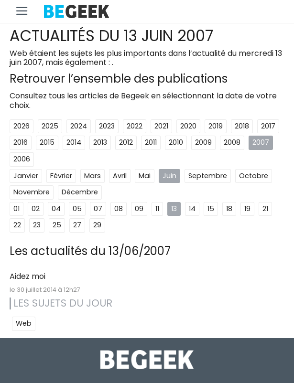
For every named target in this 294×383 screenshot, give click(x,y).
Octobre (253, 176)
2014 (73, 142)
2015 (47, 142)
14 (192, 208)
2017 (268, 126)
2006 (21, 159)
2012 (126, 142)
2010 (176, 142)
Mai (145, 176)
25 (57, 225)
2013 (100, 142)
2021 (161, 126)
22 (17, 225)
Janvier (25, 176)
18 (229, 208)
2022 (134, 126)
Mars (92, 176)
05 (77, 208)
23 (37, 225)
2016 (20, 142)
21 (265, 208)
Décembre (80, 192)
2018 (242, 126)
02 (36, 208)
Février (61, 176)
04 (56, 208)
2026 (21, 126)
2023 (107, 126)
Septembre (207, 176)
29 (97, 225)
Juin (169, 176)
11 (157, 208)
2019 (215, 126)
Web (24, 323)
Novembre (31, 192)
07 (98, 208)
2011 (151, 142)
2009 (203, 142)
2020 (188, 126)
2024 (78, 126)
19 (247, 208)
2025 (50, 126)
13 (174, 208)
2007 (260, 142)
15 (210, 208)
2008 (232, 142)
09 (139, 208)
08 (118, 208)
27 (77, 225)
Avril (120, 176)
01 (16, 208)
